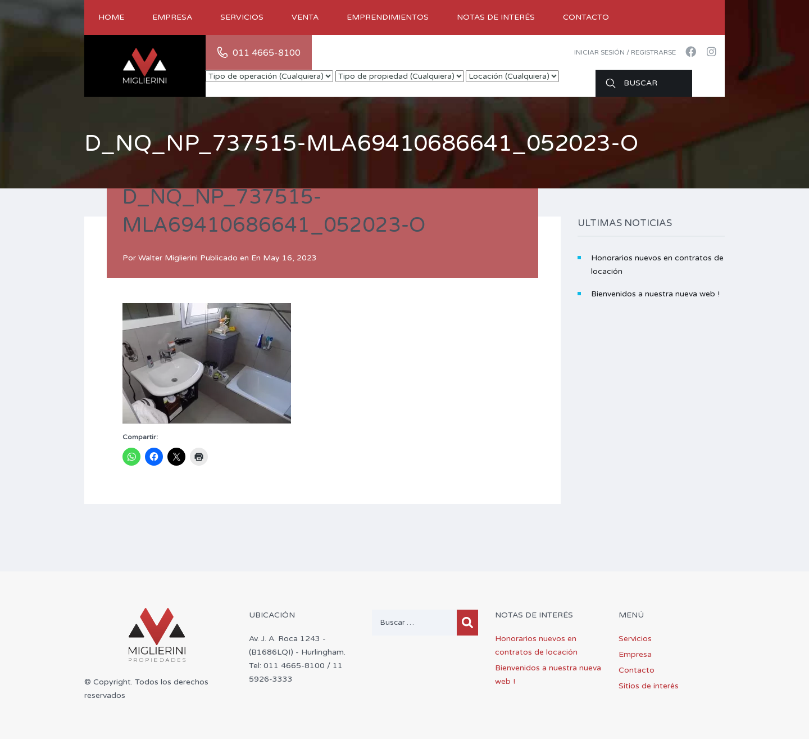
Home (111, 17)
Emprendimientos (388, 17)
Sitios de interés (649, 686)
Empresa (172, 17)
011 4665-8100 (267, 52)
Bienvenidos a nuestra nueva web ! (655, 294)
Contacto (586, 17)
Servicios (241, 17)
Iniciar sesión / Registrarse (625, 52)
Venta (305, 17)
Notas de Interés (496, 17)
